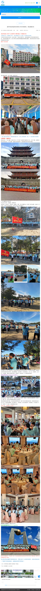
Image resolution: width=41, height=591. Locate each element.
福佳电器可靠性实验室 (6, 579)
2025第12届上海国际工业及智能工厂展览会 (11, 563)
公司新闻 (7, 30)
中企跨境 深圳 (37, 589)
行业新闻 (10, 30)
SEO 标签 (28, 589)
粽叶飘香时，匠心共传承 (8, 566)
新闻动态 (4, 30)
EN (39, 2)
